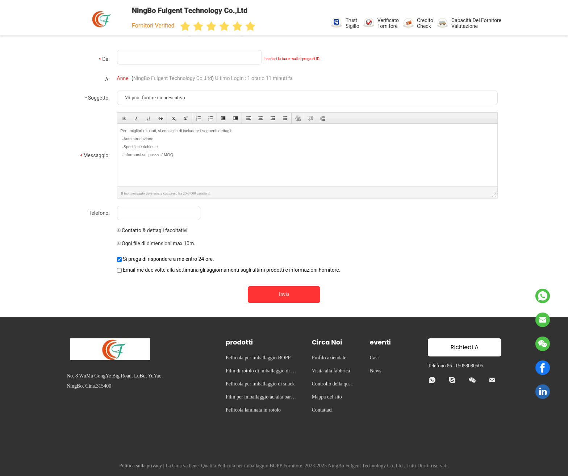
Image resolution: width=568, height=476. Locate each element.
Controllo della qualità (333, 385)
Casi (374, 357)
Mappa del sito (327, 397)
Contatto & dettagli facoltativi (152, 230)
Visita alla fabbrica (331, 370)
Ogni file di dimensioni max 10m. (156, 243)
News (375, 370)
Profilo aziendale (329, 357)
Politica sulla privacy (140, 465)
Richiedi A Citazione (465, 349)
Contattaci (322, 410)
